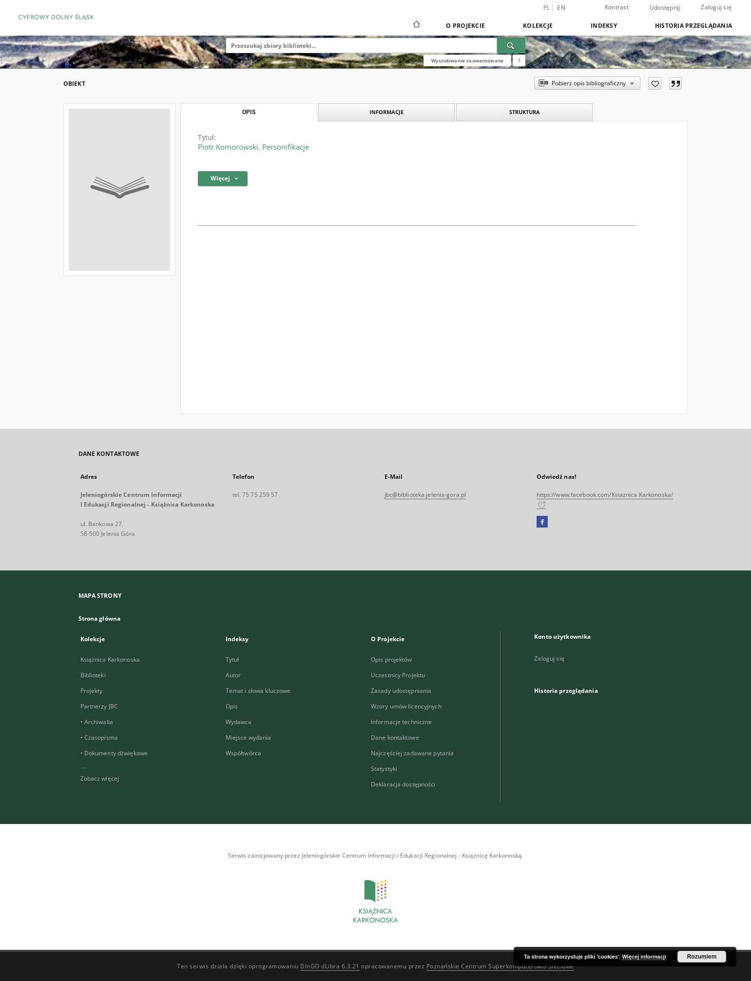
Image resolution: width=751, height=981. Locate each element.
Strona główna (99, 618)
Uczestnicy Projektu (398, 675)
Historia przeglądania (693, 25)
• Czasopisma (99, 737)
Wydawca (239, 722)
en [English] (561, 7)
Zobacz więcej (99, 778)
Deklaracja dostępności (403, 784)
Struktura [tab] (524, 112)
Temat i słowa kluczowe (258, 691)
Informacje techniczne (401, 722)
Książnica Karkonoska (110, 659)
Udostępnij (665, 8)
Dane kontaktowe (395, 737)
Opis (232, 706)
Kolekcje (538, 25)
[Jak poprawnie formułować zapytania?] (519, 60)
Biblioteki (93, 675)
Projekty (91, 691)
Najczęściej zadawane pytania (412, 753)
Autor (233, 675)
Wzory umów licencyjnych (406, 706)
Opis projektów (391, 659)
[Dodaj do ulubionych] (654, 83)
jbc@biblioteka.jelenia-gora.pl (425, 494)
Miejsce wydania (248, 737)
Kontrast (617, 7)
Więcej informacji (644, 957)
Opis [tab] (248, 112)
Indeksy (604, 25)
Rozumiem (702, 956)
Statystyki (384, 769)
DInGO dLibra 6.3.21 (330, 966)
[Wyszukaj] (511, 45)
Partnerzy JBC (99, 706)
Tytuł (232, 659)
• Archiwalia (96, 722)
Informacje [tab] (386, 112)
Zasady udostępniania (401, 691)
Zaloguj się (716, 7)
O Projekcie (465, 25)
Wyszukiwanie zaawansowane (467, 60)
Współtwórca (243, 753)
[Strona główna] (416, 25)
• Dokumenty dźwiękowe (114, 753)
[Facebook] (542, 522)
